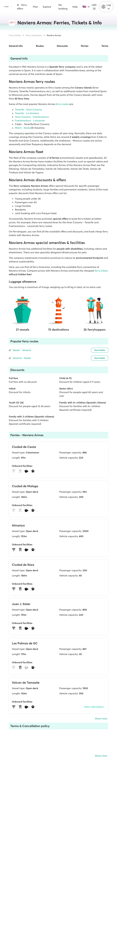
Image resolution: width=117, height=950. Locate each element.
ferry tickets (101, 270)
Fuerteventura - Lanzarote (30, 120)
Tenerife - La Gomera (27, 113)
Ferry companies (34, 35)
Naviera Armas (54, 35)
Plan (35, 6)
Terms (104, 45)
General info (16, 45)
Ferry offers (22, 6)
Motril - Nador (23, 127)
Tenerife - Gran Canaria (28, 109)
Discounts (62, 45)
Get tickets (99, 350)
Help (75, 6)
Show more (101, 718)
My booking (62, 6)
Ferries (84, 45)
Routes (40, 45)
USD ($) (94, 6)
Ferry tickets (15, 35)
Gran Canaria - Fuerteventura (32, 116)
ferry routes (62, 104)
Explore (47, 6)
